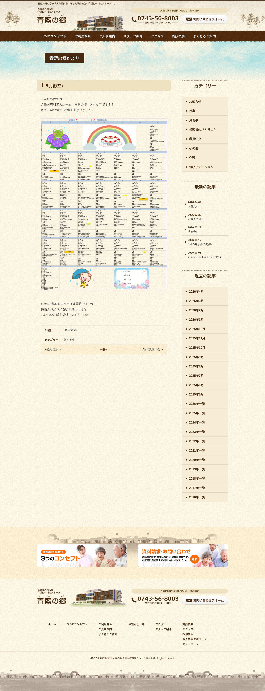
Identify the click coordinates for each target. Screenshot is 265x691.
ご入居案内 (107, 36)
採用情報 (188, 634)
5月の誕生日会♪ (152, 349)
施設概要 (178, 36)
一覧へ (104, 349)
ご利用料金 (83, 36)
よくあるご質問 (204, 36)
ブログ (159, 624)
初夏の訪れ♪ (53, 349)
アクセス (157, 36)
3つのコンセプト (54, 36)
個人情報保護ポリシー (196, 639)
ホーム (52, 624)
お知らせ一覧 (136, 624)
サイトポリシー (192, 644)
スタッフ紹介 (133, 36)
